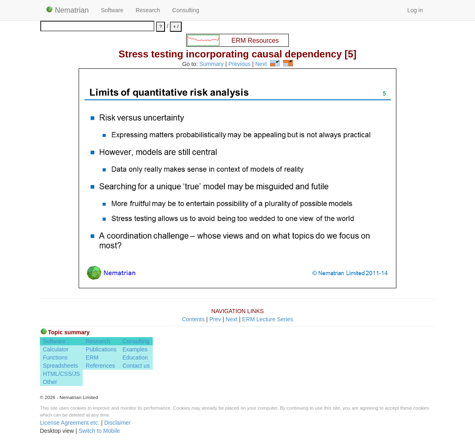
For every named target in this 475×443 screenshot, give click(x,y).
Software (112, 10)
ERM (92, 357)
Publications (101, 349)
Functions (55, 357)
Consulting (185, 10)
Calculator (55, 349)
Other (50, 382)
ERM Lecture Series (267, 319)
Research (148, 10)
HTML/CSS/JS (61, 374)
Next (261, 64)
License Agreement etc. (69, 422)
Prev (215, 319)
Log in (415, 10)
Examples (134, 349)
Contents (193, 319)
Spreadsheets (60, 365)
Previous (240, 64)
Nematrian (67, 10)
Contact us (136, 365)
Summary (211, 64)
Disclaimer (117, 422)
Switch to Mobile (99, 431)
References (100, 365)
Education (134, 357)
